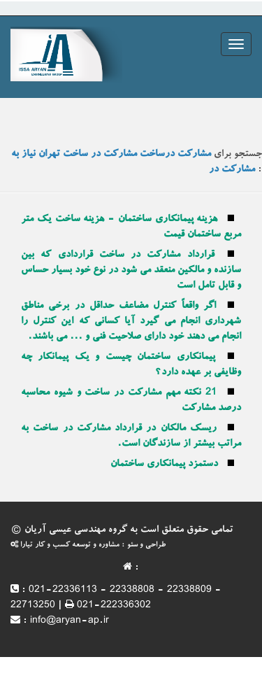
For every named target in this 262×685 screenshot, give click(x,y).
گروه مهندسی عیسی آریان (75, 530)
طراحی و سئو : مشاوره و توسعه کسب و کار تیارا (88, 545)
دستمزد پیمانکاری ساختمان (164, 464)
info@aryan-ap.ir (69, 621)
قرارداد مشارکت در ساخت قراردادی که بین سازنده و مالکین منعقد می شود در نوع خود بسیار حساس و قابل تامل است (131, 270)
